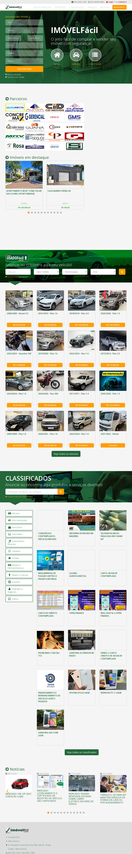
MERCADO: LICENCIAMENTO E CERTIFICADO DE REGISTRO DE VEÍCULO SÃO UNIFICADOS (49, 781)
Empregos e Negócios (15, 583)
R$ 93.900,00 (19, 322)
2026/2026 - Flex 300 (48, 390)
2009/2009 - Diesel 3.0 (17, 313)
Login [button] (110, 2)
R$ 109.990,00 (81, 322)
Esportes (14, 574)
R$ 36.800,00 (50, 399)
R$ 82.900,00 (19, 399)
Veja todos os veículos (66, 446)
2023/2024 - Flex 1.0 (79, 428)
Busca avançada (13, 74)
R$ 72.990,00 (50, 361)
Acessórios (15, 520)
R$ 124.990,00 (112, 399)
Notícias (106, 7)
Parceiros (69, 7)
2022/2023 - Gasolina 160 (19, 351)
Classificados (82, 7)
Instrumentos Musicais (16, 536)
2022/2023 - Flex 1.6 (79, 351)
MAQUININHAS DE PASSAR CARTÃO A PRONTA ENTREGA (47, 567)
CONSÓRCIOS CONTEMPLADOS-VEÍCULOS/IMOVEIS (47, 529)
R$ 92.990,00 (81, 361)
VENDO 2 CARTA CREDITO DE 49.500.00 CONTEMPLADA (111, 645)
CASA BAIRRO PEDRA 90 (59, 191)
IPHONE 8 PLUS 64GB (79, 681)
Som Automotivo (17, 513)
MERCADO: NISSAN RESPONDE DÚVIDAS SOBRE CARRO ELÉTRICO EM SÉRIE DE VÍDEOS (81, 784)
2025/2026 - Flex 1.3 (110, 313)
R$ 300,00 (65, 208)
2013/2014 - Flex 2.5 (110, 351)
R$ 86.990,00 (50, 437)
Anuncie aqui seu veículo (16, 276)
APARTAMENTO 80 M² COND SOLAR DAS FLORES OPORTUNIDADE (21, 194)
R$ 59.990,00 (81, 437)
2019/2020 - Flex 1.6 (47, 351)
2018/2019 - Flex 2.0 (79, 313)
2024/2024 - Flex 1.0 (16, 390)
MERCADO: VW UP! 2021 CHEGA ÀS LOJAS (18, 781)
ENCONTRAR (24, 69)
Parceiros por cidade (14, 77)
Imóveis (13, 550)
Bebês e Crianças (18, 567)
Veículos (14, 506)
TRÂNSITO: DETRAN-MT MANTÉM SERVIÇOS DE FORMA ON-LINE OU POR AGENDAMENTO (113, 784)
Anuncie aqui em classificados (19, 489)
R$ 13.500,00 (19, 361)
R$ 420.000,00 (24, 208)
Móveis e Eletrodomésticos (16, 559)
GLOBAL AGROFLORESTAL (77, 566)
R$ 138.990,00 (112, 322)
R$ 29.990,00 (19, 437)
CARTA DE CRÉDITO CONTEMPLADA (47, 605)
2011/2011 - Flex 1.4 (79, 390)
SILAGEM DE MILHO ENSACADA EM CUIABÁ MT (112, 529)
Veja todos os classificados (81, 738)
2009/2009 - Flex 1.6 (16, 428)
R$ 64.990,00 (50, 322)
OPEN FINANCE (76, 603)
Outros (13, 591)
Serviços (96, 7)
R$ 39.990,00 (81, 399)
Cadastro (122, 2)
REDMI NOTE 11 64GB (111, 681)
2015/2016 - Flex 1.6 (47, 313)
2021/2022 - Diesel (110, 428)
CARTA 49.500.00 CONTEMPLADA (109, 566)
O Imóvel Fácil (13, 823)
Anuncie (119, 7)
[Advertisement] (107, 131)
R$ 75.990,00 (113, 361)
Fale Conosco (13, 827)
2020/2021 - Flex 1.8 (47, 428)
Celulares (14, 544)
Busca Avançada (54, 7)
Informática (15, 527)
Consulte (113, 437)
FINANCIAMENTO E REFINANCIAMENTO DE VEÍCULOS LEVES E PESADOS (49, 685)
